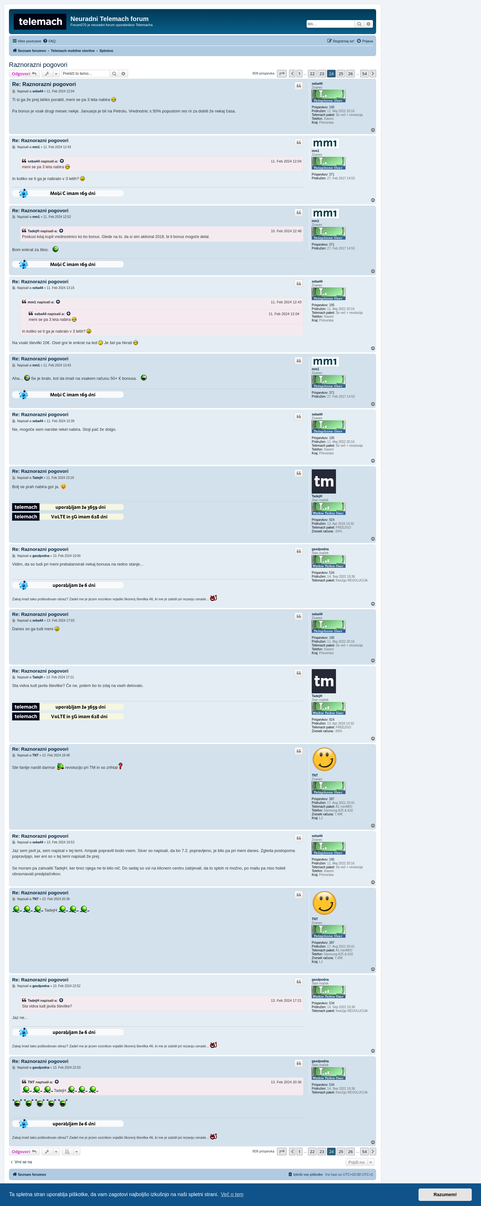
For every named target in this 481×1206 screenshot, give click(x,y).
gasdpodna (320, 549)
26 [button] (350, 73)
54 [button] (364, 73)
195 (331, 107)
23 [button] (321, 73)
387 (331, 799)
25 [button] (341, 73)
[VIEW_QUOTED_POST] (62, 161)
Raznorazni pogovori (38, 64)
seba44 (317, 83)
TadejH (33, 231)
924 (331, 520)
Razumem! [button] (445, 1194)
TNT (315, 775)
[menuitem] (49, 41)
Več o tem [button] (232, 1194)
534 (331, 572)
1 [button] (299, 73)
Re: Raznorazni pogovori (44, 84)
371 (331, 174)
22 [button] (312, 73)
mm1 (315, 151)
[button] (282, 73)
